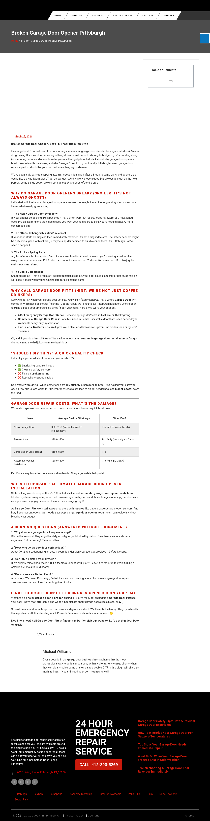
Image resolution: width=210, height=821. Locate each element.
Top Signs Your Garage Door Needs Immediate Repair (162, 746)
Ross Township (168, 794)
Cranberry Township (80, 794)
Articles (148, 15)
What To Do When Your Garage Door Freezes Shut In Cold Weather (162, 758)
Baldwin (38, 794)
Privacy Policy (74, 815)
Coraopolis (55, 794)
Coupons (93, 815)
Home (58, 15)
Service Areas (123, 15)
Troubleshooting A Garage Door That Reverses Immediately (163, 769)
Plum (150, 794)
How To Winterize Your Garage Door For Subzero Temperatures (165, 734)
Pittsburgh (21, 794)
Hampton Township (110, 794)
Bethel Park (21, 799)
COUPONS (77, 15)
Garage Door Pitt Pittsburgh (42, 815)
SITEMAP (190, 815)
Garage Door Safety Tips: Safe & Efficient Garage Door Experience (166, 722)
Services (98, 15)
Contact (168, 15)
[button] (189, 70)
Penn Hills (134, 794)
